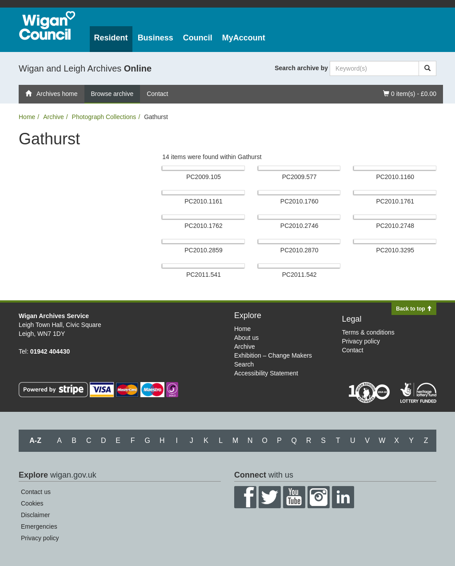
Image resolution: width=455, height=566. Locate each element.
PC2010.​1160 (395, 176)
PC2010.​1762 (203, 225)
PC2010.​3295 (395, 250)
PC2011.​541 (203, 274)
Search (244, 364)
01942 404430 (50, 351)
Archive (53, 116)
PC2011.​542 (299, 274)
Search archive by (301, 68)
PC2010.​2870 (299, 250)
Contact (157, 93)
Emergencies (39, 526)
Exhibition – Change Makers (273, 355)
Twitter (270, 497)
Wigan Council (47, 25)
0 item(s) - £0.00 (409, 93)
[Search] (427, 68)
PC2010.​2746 (299, 225)
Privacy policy (361, 341)
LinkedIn (343, 497)
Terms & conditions (368, 332)
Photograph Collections (104, 116)
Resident (111, 37)
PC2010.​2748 (395, 225)
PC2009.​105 (203, 176)
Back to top (414, 309)
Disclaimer (35, 514)
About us (246, 337)
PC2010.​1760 (299, 201)
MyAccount (243, 37)
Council (197, 37)
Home (27, 116)
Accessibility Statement (266, 373)
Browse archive (112, 93)
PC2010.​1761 (395, 201)
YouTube (294, 497)
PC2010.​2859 (203, 250)
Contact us (36, 491)
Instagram (318, 497)
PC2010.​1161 (203, 201)
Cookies (32, 503)
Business (155, 37)
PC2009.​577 (299, 176)
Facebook (245, 497)
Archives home (51, 93)
